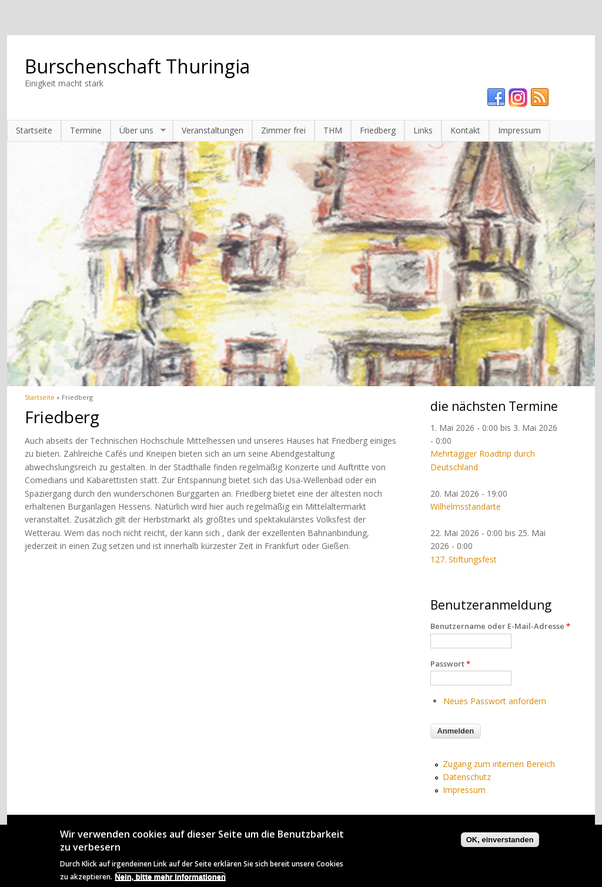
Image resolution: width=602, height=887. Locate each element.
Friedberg (378, 130)
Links (423, 130)
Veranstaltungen (212, 130)
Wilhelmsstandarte (465, 506)
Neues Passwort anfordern (494, 701)
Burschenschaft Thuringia (137, 66)
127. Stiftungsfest (463, 559)
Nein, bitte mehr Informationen (170, 880)
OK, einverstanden (500, 843)
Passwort (450, 663)
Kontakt (465, 130)
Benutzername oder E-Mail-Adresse (500, 626)
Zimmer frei (283, 130)
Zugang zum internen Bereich (499, 763)
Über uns (138, 130)
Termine (86, 130)
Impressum (519, 130)
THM (332, 130)
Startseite (34, 130)
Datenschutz (467, 776)
